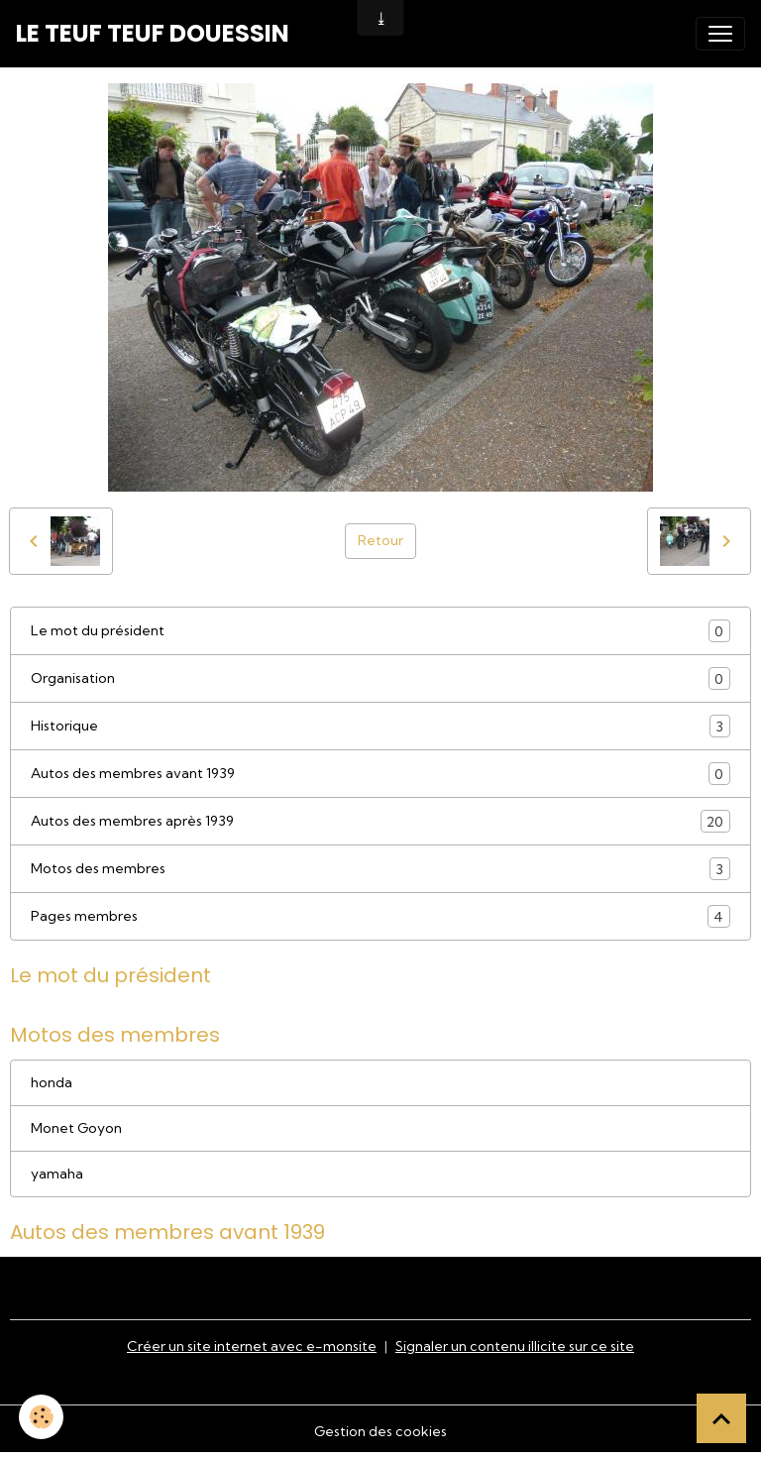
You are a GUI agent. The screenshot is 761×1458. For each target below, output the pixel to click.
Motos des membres (380, 868)
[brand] (152, 34)
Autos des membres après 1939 (380, 821)
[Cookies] (42, 1417)
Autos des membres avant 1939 (380, 773)
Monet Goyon (76, 1128)
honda (51, 1082)
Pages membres (380, 916)
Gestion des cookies (380, 1431)
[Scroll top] (721, 1418)
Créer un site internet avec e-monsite (252, 1346)
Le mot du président (380, 630)
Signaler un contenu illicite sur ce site (514, 1346)
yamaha (57, 1173)
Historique (380, 726)
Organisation (380, 678)
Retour (380, 540)
